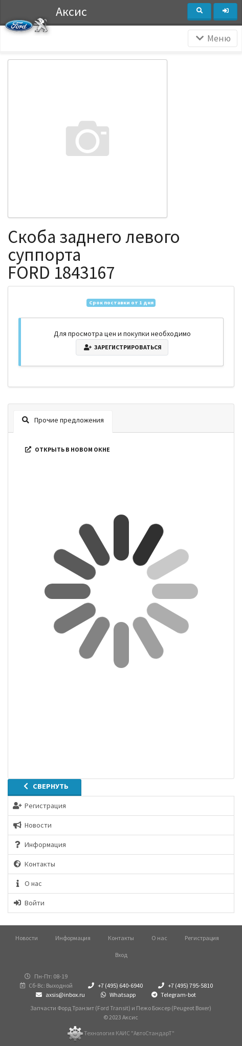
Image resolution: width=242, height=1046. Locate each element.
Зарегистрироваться (122, 347)
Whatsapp (117, 994)
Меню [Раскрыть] (212, 38)
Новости (26, 938)
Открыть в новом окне (66, 449)
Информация (73, 938)
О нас (159, 938)
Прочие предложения (63, 420)
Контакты (121, 938)
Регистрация (202, 938)
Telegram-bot (172, 994)
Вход (121, 955)
